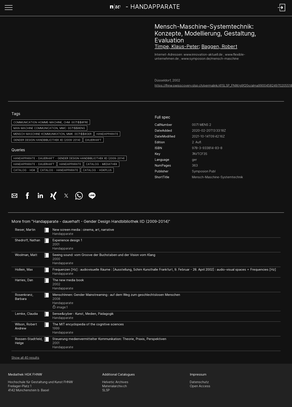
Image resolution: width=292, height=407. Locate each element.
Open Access (200, 386)
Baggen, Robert (219, 46)
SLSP (106, 390)
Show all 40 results (25, 358)
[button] (8, 8)
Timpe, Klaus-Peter (177, 46)
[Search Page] (145, 7)
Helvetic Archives (115, 382)
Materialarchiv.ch (114, 386)
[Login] (281, 11)
